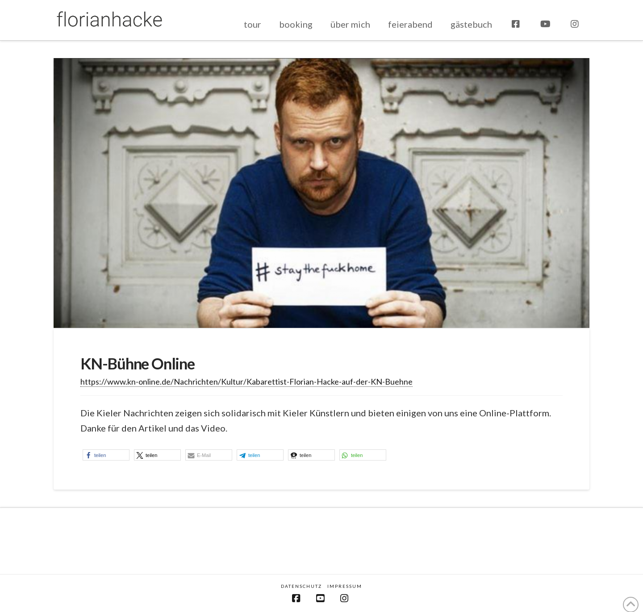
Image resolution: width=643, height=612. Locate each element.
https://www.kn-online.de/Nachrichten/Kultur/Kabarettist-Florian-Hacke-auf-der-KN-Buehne (246, 381)
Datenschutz (301, 586)
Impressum (344, 586)
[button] (106, 455)
